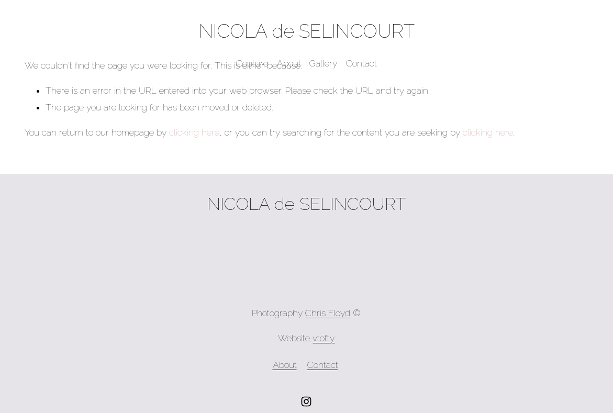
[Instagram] (306, 401)
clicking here (194, 132)
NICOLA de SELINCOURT (307, 31)
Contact (361, 63)
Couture (252, 63)
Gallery (323, 63)
